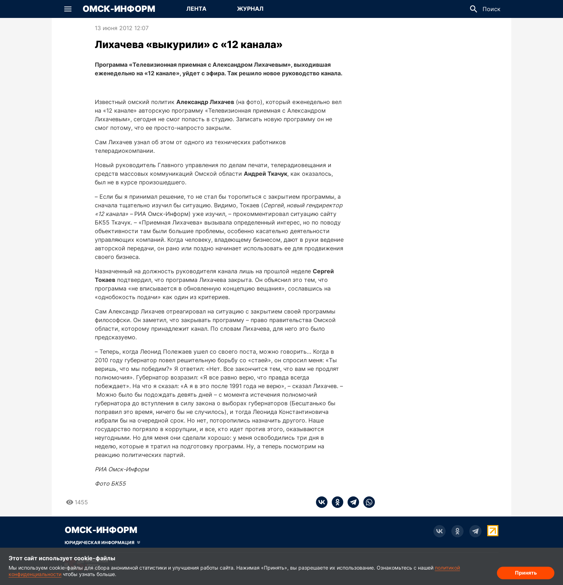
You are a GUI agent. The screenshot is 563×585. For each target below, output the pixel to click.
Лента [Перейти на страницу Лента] (196, 8)
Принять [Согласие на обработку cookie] (526, 573)
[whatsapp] (367, 502)
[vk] (321, 502)
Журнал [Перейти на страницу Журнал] (250, 8)
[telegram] (351, 502)
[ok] (335, 502)
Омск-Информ (119, 9)
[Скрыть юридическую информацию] (102, 542)
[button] (68, 9)
